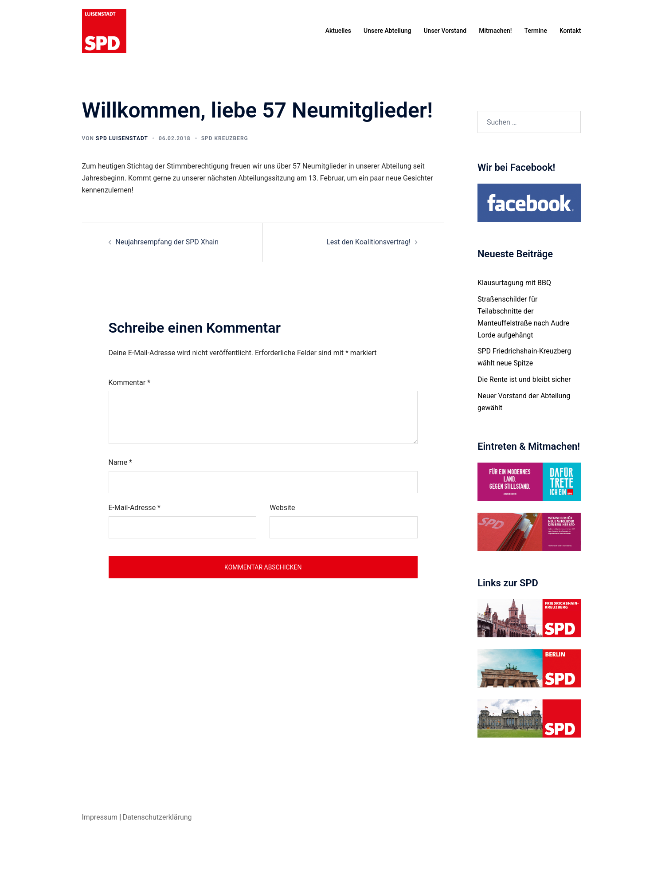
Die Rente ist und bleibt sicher (524, 379)
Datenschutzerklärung (157, 817)
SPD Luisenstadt (122, 138)
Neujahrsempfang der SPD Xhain (167, 242)
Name (121, 462)
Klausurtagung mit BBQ (514, 283)
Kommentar (130, 382)
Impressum (100, 817)
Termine (535, 30)
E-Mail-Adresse (134, 507)
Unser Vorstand (444, 30)
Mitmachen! (495, 30)
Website (282, 507)
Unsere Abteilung (387, 30)
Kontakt (570, 30)
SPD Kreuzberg (224, 138)
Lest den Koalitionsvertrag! (368, 242)
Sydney (240, 879)
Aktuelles (338, 30)
